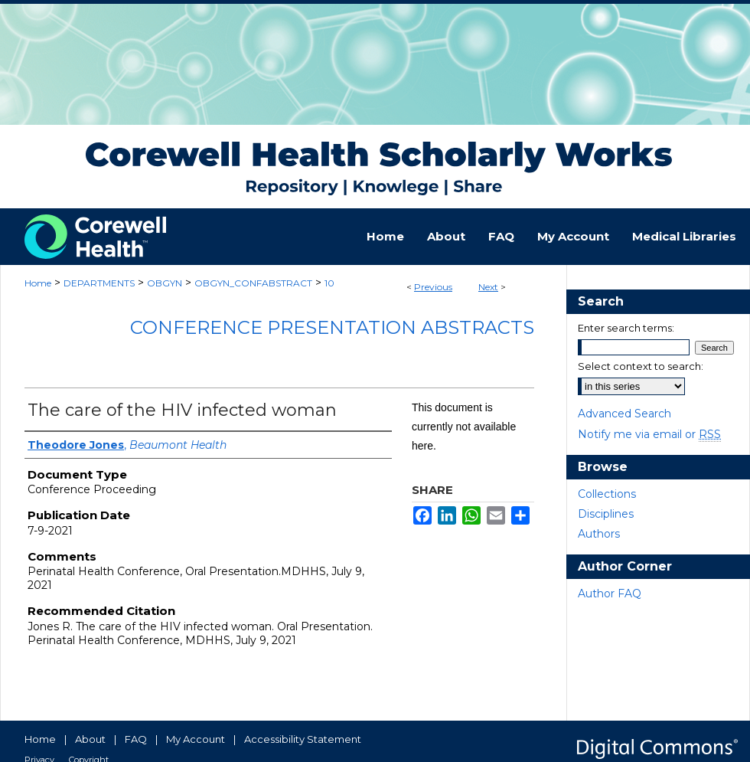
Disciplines (606, 514)
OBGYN (164, 283)
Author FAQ (609, 593)
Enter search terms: (626, 328)
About (90, 739)
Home (37, 283)
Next (488, 287)
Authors (599, 534)
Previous (433, 287)
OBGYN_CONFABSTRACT (253, 283)
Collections (607, 494)
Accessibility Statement (302, 739)
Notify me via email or (649, 434)
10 (329, 283)
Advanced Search (624, 413)
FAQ (136, 739)
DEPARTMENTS (99, 283)
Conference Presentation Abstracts (332, 327)
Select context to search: (640, 366)
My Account (195, 739)
